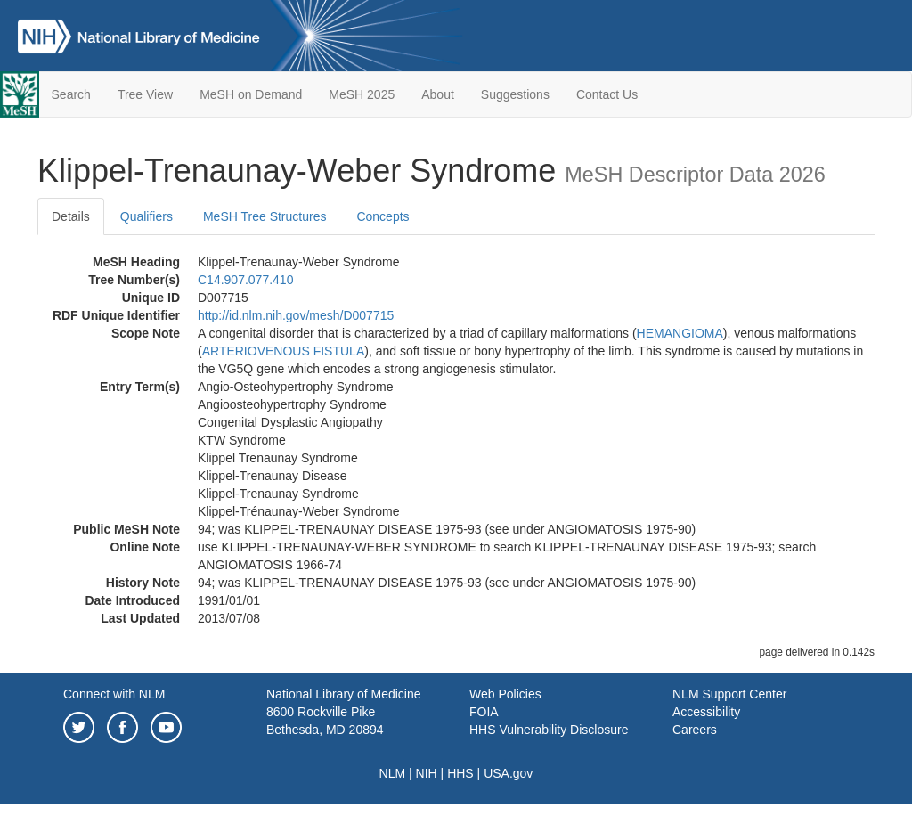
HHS (460, 773)
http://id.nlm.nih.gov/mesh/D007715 (296, 315)
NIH (426, 773)
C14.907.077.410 (245, 280)
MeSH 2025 (362, 94)
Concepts (382, 216)
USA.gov (508, 773)
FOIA (484, 712)
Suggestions (515, 94)
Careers (694, 729)
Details (71, 216)
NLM (392, 773)
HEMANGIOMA (680, 333)
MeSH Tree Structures (265, 216)
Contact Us (607, 94)
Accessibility (706, 712)
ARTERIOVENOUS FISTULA (283, 351)
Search (71, 94)
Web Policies (505, 694)
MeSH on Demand (251, 94)
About (437, 94)
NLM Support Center (729, 694)
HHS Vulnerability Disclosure (548, 729)
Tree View (145, 94)
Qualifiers (146, 216)
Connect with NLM (114, 694)
